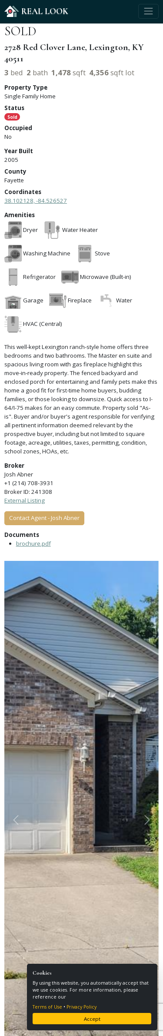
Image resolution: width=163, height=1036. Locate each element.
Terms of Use (47, 1007)
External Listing (24, 500)
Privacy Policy (81, 1007)
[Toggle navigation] (148, 11)
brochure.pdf (33, 543)
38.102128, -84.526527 (35, 201)
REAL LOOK (36, 11)
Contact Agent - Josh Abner (44, 518)
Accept (92, 1019)
